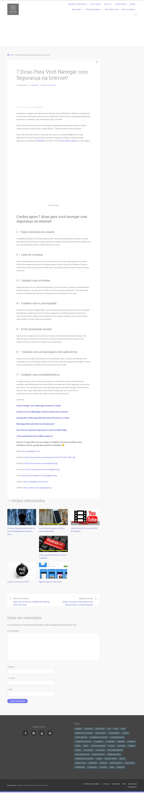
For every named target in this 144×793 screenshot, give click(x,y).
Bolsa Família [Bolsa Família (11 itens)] (101, 734)
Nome (12, 667)
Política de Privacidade (91, 784)
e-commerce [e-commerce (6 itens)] (99, 742)
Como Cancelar (95, 4)
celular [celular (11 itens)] (125, 734)
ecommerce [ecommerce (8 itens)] (111, 742)
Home (11, 55)
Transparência (132, 787)
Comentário (14, 631)
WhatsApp (40, 141)
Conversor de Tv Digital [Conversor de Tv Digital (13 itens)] (99, 738)
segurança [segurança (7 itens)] (93, 763)
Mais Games (76, 9)
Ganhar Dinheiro (121, 4)
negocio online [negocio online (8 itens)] (110, 759)
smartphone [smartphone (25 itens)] (80, 768)
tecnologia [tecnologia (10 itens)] (92, 768)
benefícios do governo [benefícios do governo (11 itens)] (84, 734)
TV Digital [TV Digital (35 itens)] (103, 768)
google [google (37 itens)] (111, 746)
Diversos (107, 4)
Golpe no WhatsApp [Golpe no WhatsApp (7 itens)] (98, 746)
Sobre (124, 784)
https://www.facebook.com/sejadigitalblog (42, 470)
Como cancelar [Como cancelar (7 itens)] (81, 738)
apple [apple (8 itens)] (116, 729)
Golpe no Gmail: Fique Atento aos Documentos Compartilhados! (74, 602)
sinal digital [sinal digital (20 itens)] (130, 763)
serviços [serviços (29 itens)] (104, 763)
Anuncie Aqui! (132, 784)
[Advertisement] (72, 33)
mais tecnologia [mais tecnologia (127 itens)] (99, 755)
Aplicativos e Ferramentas (77, 4)
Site (10, 690)
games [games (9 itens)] (78, 746)
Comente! (35, 85)
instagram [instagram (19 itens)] (121, 746)
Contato (106, 784)
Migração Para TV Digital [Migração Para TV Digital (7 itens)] (84, 759)
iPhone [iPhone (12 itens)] (78, 751)
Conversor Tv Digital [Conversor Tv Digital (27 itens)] (83, 742)
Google (132, 4)
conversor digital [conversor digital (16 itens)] (117, 738)
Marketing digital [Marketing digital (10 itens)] (114, 755)
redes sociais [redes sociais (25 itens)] (81, 763)
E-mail (12, 678)
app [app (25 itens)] (109, 729)
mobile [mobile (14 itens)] (99, 759)
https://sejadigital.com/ (30, 452)
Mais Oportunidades (93, 9)
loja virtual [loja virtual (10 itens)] (88, 751)
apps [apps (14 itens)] (123, 729)
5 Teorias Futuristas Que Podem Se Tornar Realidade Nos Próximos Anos (21, 532)
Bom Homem (11, 786)
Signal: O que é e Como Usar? (50, 582)
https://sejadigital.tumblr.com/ (35, 482)
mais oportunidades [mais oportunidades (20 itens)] (115, 751)
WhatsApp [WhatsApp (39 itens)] (121, 768)
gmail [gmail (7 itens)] (86, 746)
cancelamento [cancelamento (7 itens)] (114, 734)
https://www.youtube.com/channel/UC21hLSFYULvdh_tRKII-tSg (49, 458)
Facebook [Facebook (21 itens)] (131, 742)
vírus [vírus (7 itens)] (112, 768)
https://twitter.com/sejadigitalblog (37, 488)
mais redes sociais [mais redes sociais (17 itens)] (82, 755)
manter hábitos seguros (67, 141)
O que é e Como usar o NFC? (18, 582)
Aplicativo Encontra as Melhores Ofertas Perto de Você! (31, 602)
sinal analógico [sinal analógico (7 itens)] (116, 763)
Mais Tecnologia (128, 9)
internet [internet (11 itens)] (132, 746)
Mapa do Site (116, 784)
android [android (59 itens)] (79, 729)
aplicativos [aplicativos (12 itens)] (100, 729)
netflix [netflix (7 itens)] (122, 759)
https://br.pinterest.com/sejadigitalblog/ (41, 464)
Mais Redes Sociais (111, 9)
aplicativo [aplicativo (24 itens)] (89, 729)
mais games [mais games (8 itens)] (101, 751)
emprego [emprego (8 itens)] (121, 742)
